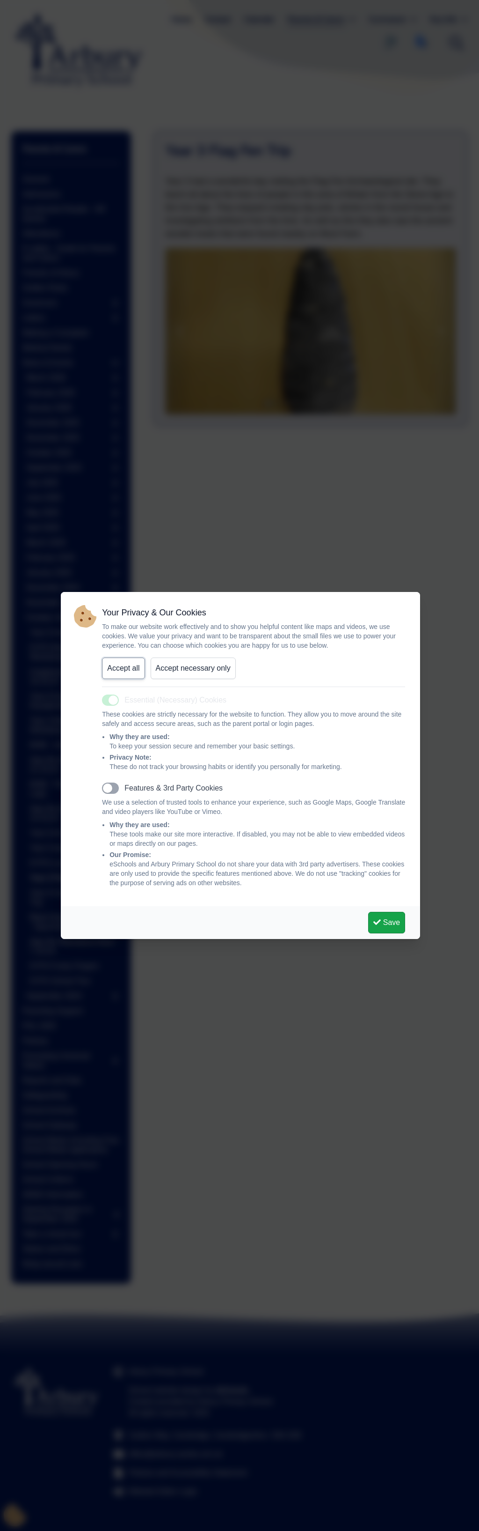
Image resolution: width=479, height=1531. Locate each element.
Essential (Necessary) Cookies (175, 700)
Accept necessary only (193, 668)
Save (386, 922)
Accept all (123, 668)
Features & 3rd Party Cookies (173, 788)
